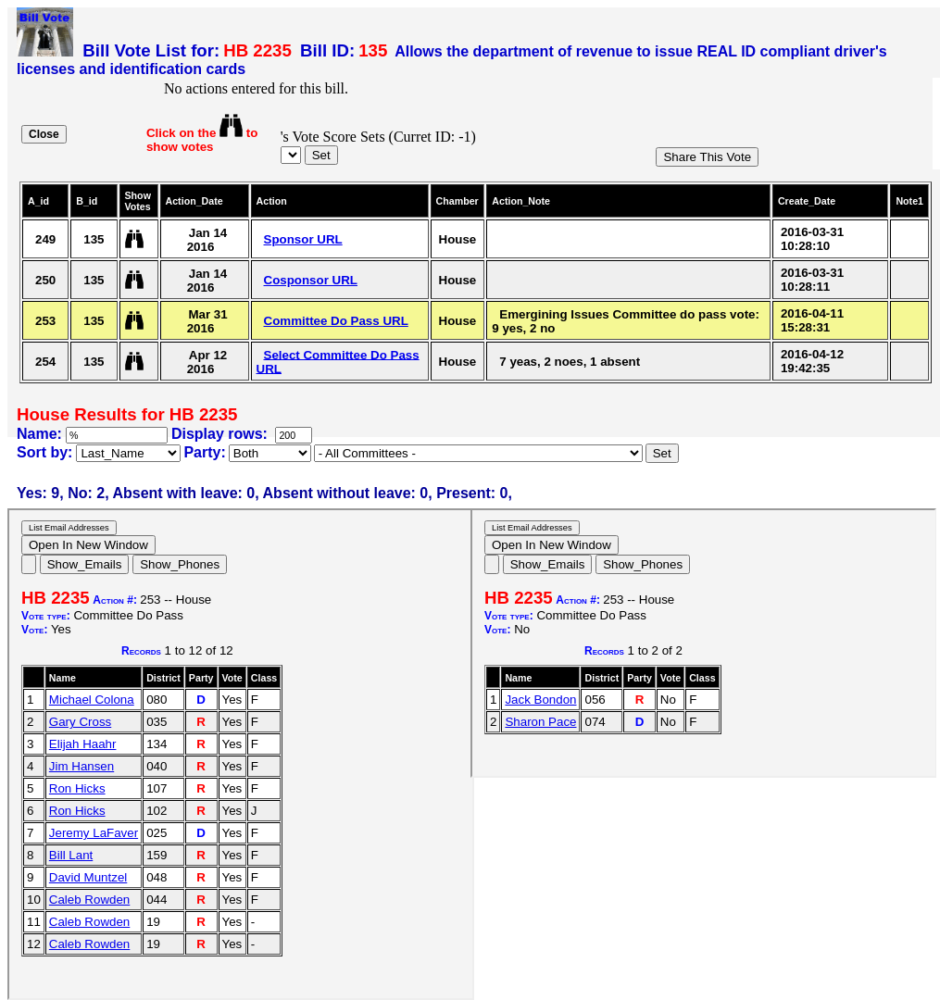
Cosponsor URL (310, 280)
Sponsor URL (303, 239)
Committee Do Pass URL (336, 321)
